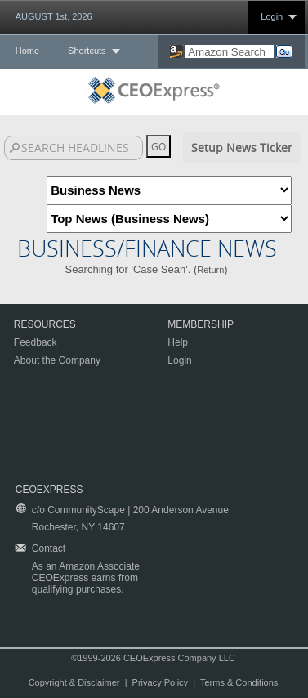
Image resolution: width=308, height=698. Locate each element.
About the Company (57, 360)
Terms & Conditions (239, 682)
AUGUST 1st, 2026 (54, 16)
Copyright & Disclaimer (74, 682)
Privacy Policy (160, 682)
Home (27, 51)
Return (210, 270)
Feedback (35, 342)
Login (272, 16)
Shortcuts (86, 51)
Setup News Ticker (241, 147)
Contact (48, 548)
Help (177, 342)
